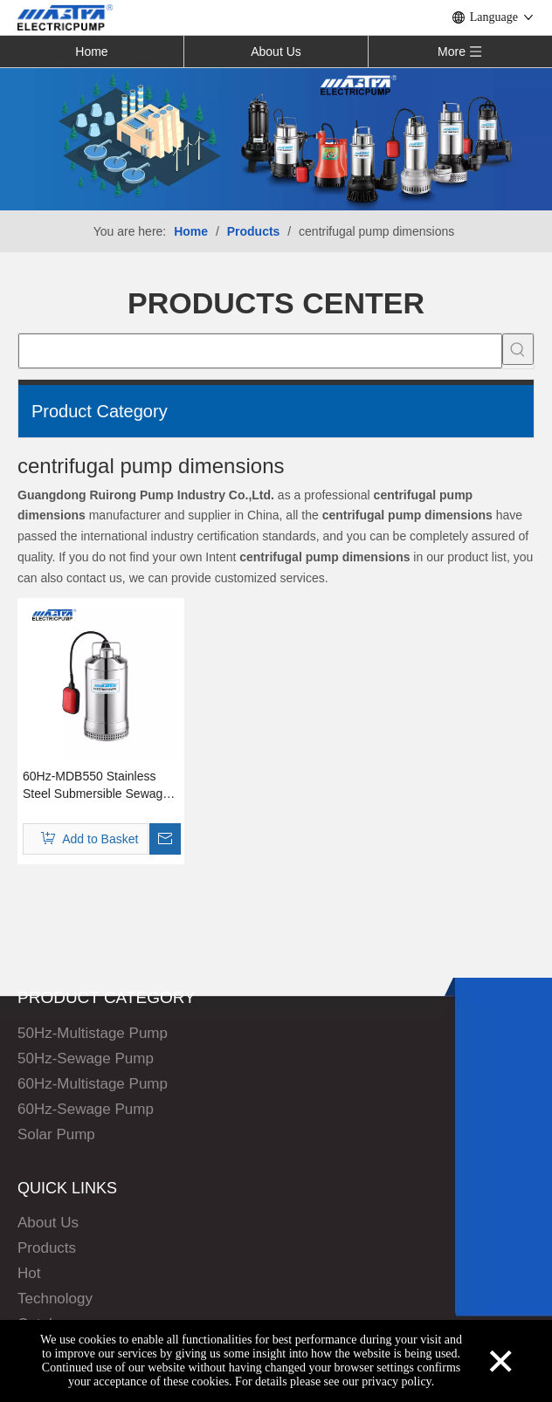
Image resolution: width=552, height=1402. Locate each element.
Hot (28, 1273)
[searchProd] (260, 350)
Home (91, 51)
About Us (276, 51)
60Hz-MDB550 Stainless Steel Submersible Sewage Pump (96, 785)
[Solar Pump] (276, 138)
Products (46, 1248)
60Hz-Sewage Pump (85, 1109)
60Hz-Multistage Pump (92, 1084)
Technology (55, 1298)
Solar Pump (56, 1134)
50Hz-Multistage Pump (92, 1033)
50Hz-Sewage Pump (85, 1058)
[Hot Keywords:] (518, 349)
